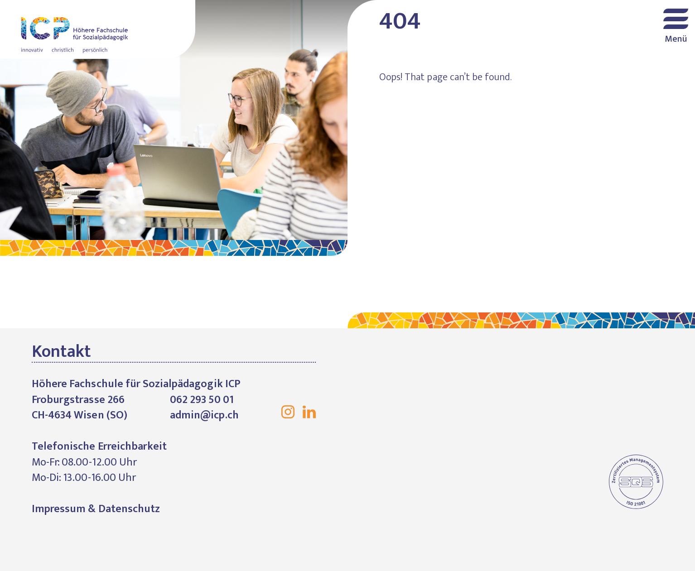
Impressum (59, 509)
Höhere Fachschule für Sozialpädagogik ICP (97, 29)
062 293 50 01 (202, 400)
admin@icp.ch (204, 415)
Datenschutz (129, 509)
